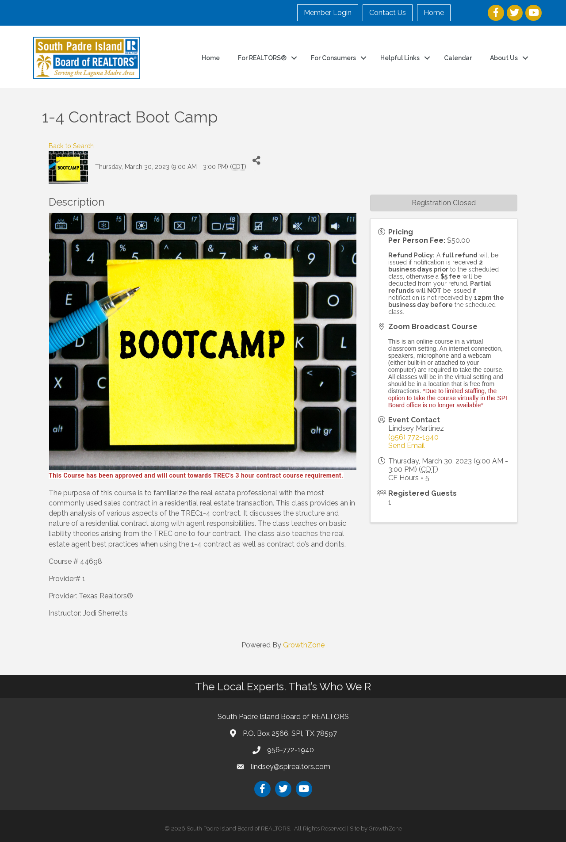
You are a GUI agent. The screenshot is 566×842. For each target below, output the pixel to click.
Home (434, 12)
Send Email (406, 445)
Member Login (328, 12)
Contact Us (387, 12)
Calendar (458, 57)
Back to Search (71, 145)
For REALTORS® (262, 57)
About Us (504, 57)
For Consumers (333, 57)
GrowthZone (304, 645)
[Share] (256, 161)
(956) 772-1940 (413, 437)
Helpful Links (400, 57)
